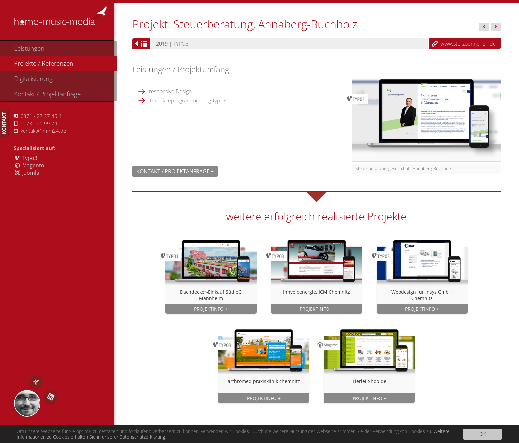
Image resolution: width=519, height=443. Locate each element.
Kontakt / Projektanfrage (47, 93)
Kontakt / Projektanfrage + (175, 171)
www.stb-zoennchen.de (468, 43)
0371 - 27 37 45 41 (39, 116)
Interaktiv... (496, 27)
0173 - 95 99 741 (37, 123)
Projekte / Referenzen (43, 63)
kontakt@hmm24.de (40, 130)
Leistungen (29, 48)
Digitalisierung (33, 78)
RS (27, 403)
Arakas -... (484, 27)
